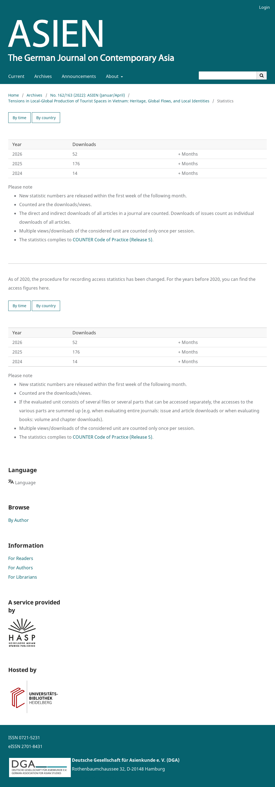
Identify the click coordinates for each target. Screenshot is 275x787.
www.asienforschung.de (97, 778)
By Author (18, 520)
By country (46, 117)
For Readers (20, 558)
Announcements (78, 76)
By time (19, 117)
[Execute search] (262, 75)
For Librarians (22, 577)
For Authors (20, 568)
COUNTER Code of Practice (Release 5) (112, 240)
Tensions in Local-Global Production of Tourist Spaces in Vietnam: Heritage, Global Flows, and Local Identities (108, 100)
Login (262, 7)
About (112, 76)
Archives (42, 76)
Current (15, 76)
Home (13, 95)
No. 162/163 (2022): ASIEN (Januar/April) (87, 95)
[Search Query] (228, 75)
